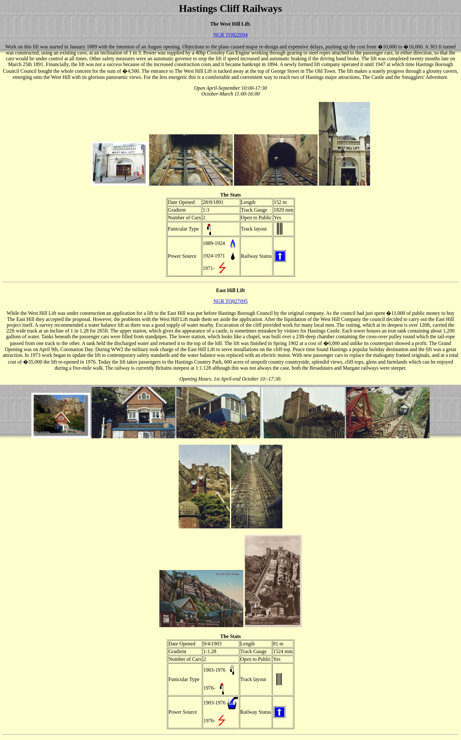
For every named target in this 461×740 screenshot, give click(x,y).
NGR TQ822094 (231, 35)
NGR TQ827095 (231, 301)
